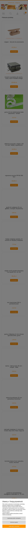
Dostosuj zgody (14, 522)
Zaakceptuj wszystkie (14, 526)
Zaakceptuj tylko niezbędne (14, 518)
